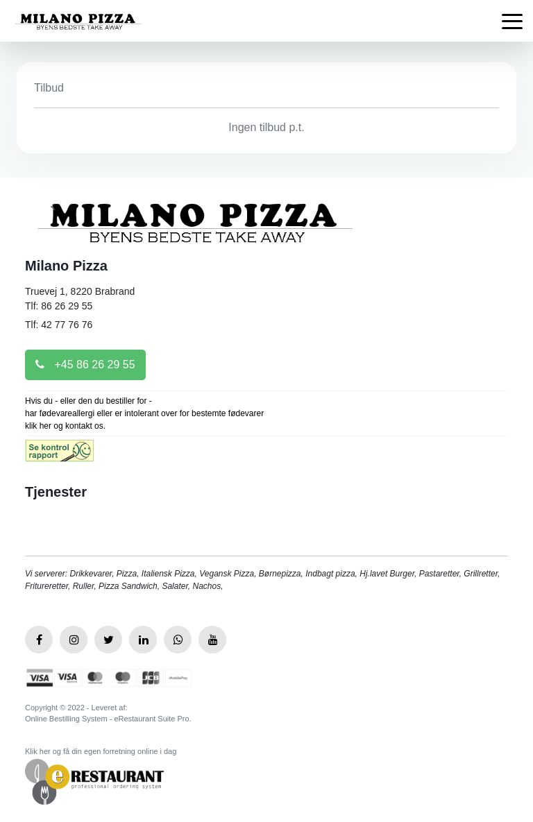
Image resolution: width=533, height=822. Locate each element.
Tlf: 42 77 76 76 (58, 324)
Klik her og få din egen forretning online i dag (100, 751)
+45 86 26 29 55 (85, 364)
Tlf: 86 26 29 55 (58, 305)
